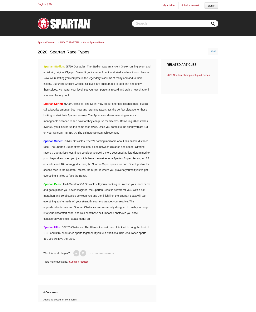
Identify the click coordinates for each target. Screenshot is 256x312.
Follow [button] (213, 51)
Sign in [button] (211, 5)
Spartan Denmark (47, 42)
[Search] (175, 23)
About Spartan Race (93, 42)
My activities (169, 5)
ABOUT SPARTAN (69, 42)
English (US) (45, 4)
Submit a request (190, 5)
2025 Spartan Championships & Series (188, 75)
